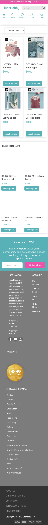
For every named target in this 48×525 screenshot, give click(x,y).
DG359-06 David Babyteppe (34, 66)
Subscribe (35, 265)
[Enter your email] (12, 265)
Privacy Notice (13, 511)
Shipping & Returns (13, 332)
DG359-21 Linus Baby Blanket (11, 116)
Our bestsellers (11, 146)
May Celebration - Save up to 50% (24, 2)
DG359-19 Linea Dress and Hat (34, 116)
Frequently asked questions (13, 323)
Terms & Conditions (16, 506)
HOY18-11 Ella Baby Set (10, 66)
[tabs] (41, 16)
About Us (10, 491)
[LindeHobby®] (11, 7)
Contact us (12, 501)
